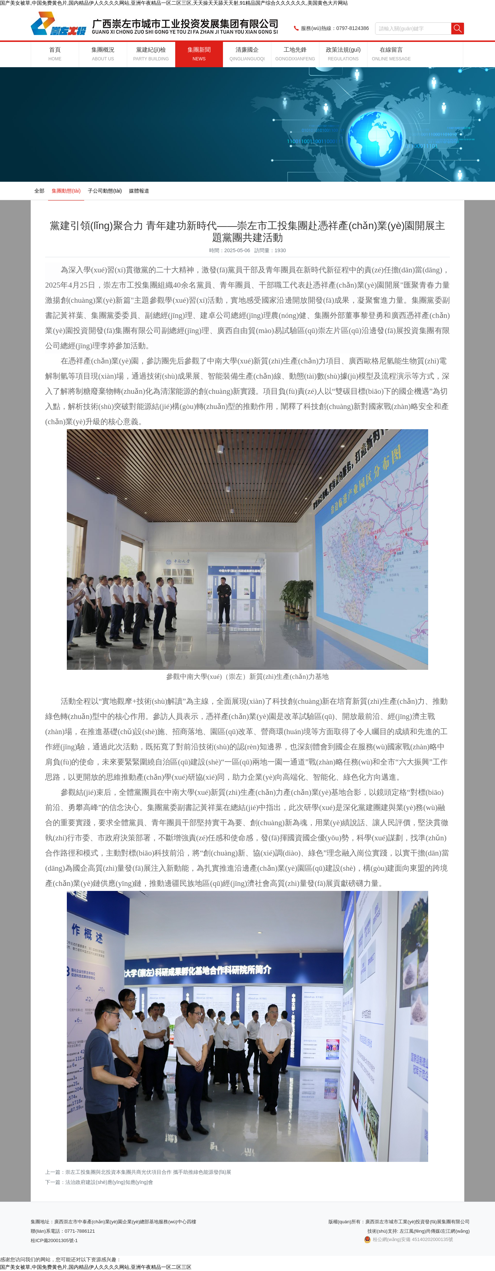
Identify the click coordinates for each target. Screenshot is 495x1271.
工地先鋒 (295, 54)
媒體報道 (139, 191)
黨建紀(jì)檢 (151, 54)
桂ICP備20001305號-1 (54, 1240)
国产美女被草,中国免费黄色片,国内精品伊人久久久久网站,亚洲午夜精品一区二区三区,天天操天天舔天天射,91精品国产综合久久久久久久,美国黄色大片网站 (174, 3)
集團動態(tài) (66, 191)
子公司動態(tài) (105, 191)
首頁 (54, 54)
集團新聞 (199, 54)
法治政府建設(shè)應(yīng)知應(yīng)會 (109, 1182)
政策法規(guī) (343, 54)
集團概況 (103, 54)
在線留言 (391, 54)
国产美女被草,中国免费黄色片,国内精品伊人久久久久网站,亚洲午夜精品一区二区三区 (95, 1267)
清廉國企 (246, 54)
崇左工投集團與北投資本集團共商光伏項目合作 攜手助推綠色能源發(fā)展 (148, 1172)
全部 (39, 191)
